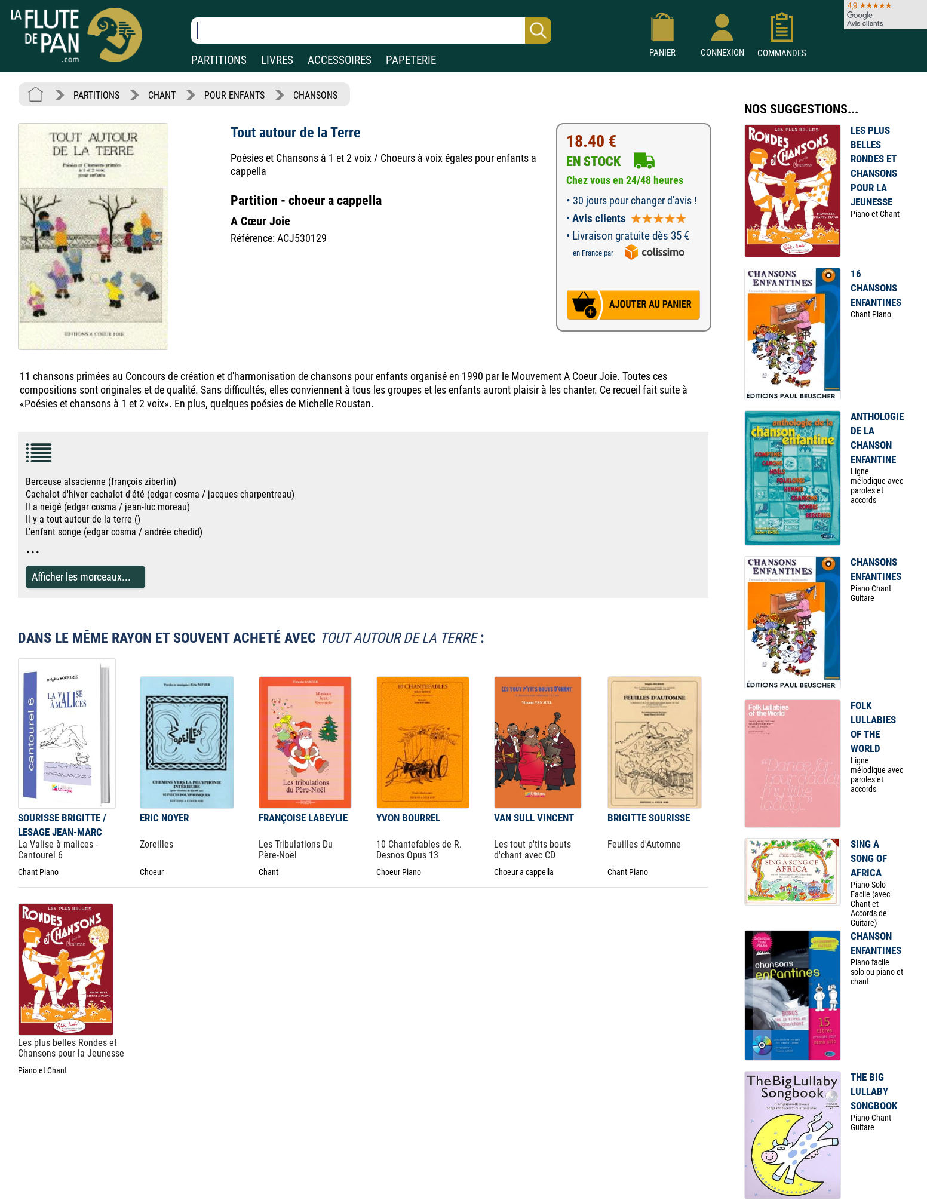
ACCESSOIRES (340, 60)
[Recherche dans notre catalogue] (371, 30)
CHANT (162, 95)
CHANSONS (315, 95)
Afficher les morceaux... (81, 576)
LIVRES (277, 60)
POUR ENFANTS (234, 95)
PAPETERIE (411, 60)
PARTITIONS (219, 60)
